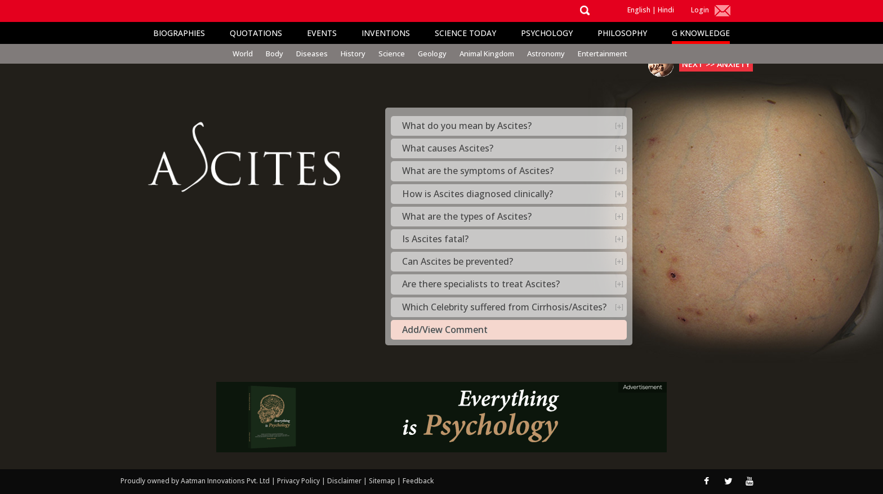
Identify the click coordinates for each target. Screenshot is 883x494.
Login (700, 10)
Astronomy (546, 53)
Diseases (312, 53)
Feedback (418, 481)
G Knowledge (701, 33)
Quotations (256, 33)
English (638, 10)
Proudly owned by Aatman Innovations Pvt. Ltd (195, 481)
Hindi (666, 10)
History (353, 53)
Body (274, 53)
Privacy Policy (299, 481)
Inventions (386, 33)
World (243, 53)
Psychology (547, 33)
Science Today (465, 33)
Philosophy (622, 33)
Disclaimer (344, 481)
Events (322, 33)
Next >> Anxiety (716, 64)
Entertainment (602, 53)
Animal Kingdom (487, 53)
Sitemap (383, 481)
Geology (432, 53)
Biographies (179, 33)
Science (391, 53)
